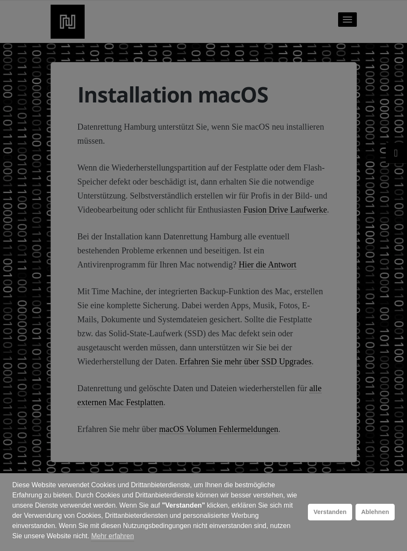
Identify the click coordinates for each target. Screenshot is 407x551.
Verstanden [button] (330, 511)
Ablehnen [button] (375, 511)
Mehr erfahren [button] (112, 536)
